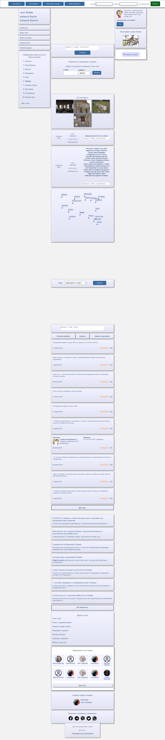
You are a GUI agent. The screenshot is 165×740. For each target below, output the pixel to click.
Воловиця (29, 89)
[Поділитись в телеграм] (77, 720)
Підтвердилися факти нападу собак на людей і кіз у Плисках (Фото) (75, 344)
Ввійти (155, 4)
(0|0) (111, 350)
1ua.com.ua (16, 4)
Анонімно (82, 53)
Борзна (28, 69)
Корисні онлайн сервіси (62, 628)
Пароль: (125, 3)
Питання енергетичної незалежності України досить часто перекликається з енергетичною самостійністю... (83, 599)
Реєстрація (34, 4)
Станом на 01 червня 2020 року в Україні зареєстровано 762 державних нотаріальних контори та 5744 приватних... (83, 574)
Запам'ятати (144, 4)
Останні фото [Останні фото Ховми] (82, 98)
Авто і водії (57, 620)
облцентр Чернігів (29, 20)
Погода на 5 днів (130, 54)
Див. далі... (82, 730)
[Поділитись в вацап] (94, 720)
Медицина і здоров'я (60, 632)
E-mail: (101, 3)
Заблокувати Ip (72, 143)
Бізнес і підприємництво (62, 624)
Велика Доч (30, 97)
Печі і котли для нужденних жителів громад (67, 393)
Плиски (28, 61)
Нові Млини (30, 65)
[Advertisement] (82, 26)
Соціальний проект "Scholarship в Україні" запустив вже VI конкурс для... (83, 535)
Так (120, 24)
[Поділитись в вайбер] (82, 720)
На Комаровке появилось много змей (65, 408)
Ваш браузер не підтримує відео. (82, 86)
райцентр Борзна (28, 16)
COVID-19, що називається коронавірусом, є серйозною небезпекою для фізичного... (83, 522)
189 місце (88, 704)
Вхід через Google (53, 4)
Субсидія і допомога (60, 640)
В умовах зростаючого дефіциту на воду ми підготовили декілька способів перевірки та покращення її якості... (83, 586)
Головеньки (30, 93)
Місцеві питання (59, 636)
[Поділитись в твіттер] (88, 720)
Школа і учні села (59, 644)
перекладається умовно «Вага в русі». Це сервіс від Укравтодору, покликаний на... (83, 561)
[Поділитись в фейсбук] (70, 720)
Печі (27, 77)
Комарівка (29, 73)
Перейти (97, 73)
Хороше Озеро (31, 85)
